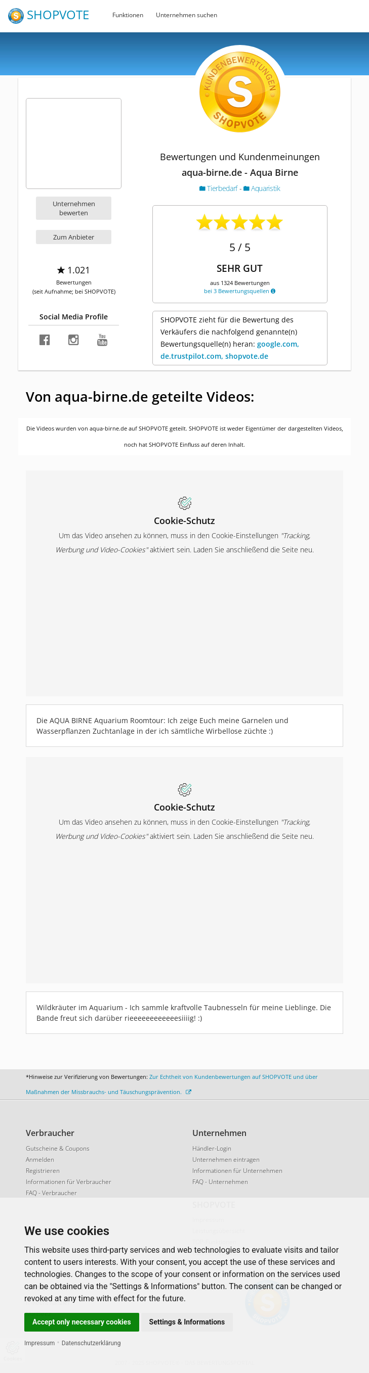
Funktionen (127, 15)
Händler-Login (211, 1148)
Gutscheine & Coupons (58, 1148)
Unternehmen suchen (186, 15)
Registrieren (43, 1170)
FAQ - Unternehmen (220, 1181)
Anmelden (40, 1159)
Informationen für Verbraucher (68, 1181)
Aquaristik (261, 188)
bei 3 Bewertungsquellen (239, 291)
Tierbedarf (219, 188)
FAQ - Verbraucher (51, 1193)
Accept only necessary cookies (81, 1322)
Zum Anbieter (73, 237)
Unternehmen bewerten (74, 208)
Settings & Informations (187, 1322)
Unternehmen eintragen (226, 1159)
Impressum (39, 1343)
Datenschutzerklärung (91, 1343)
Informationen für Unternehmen (237, 1170)
